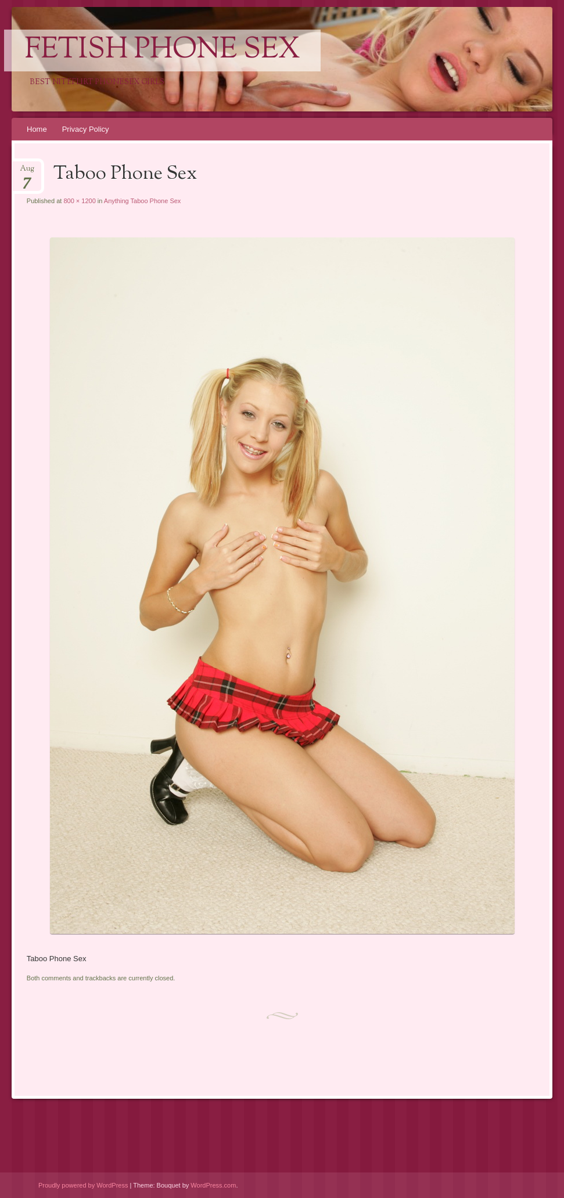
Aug (27, 172)
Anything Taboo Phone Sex (142, 200)
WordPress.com (213, 1185)
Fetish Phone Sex (162, 50)
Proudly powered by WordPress (83, 1185)
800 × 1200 (79, 200)
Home (37, 129)
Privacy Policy (85, 129)
